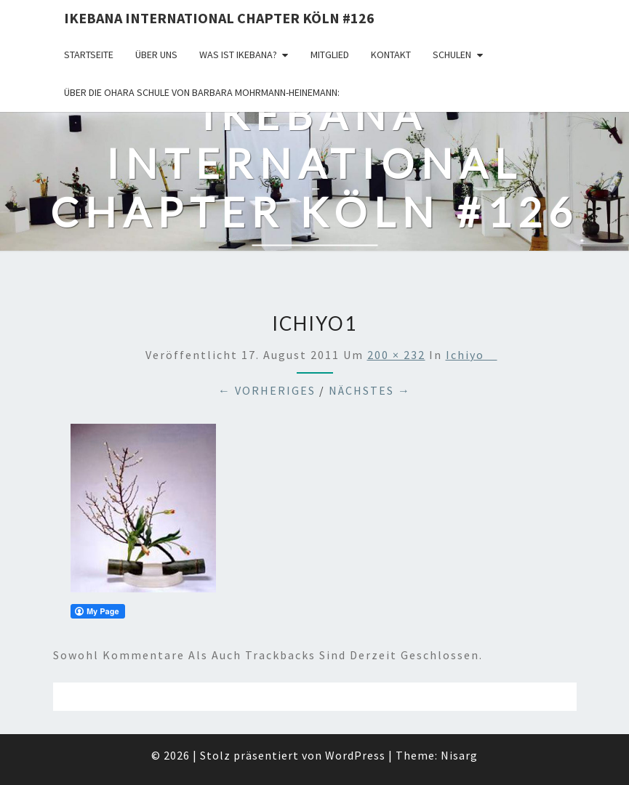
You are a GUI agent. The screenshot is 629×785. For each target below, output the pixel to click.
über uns (156, 54)
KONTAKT (391, 54)
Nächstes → (370, 390)
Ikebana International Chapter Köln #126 (219, 18)
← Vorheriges (267, 390)
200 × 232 (396, 354)
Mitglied (330, 54)
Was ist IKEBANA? (238, 54)
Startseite (88, 54)
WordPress (355, 755)
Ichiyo (471, 354)
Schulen (452, 54)
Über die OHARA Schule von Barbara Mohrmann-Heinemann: (202, 92)
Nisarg (459, 755)
